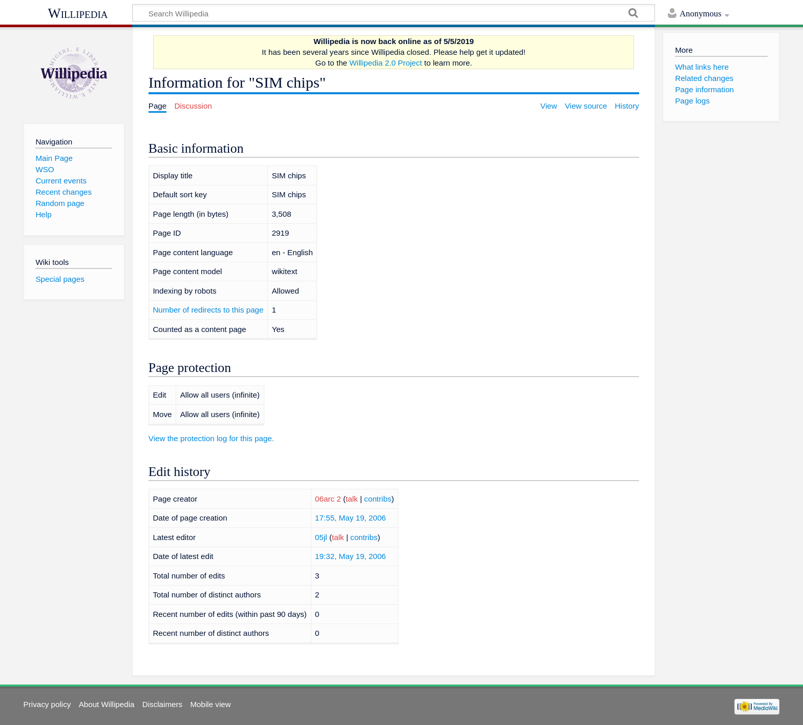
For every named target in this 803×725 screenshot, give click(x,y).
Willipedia (78, 13)
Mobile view (210, 704)
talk (352, 498)
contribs (377, 498)
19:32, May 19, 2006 (350, 556)
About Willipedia (107, 704)
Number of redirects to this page (208, 309)
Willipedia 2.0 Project (385, 62)
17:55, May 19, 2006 (350, 517)
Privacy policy (47, 704)
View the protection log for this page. (211, 438)
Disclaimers (162, 704)
